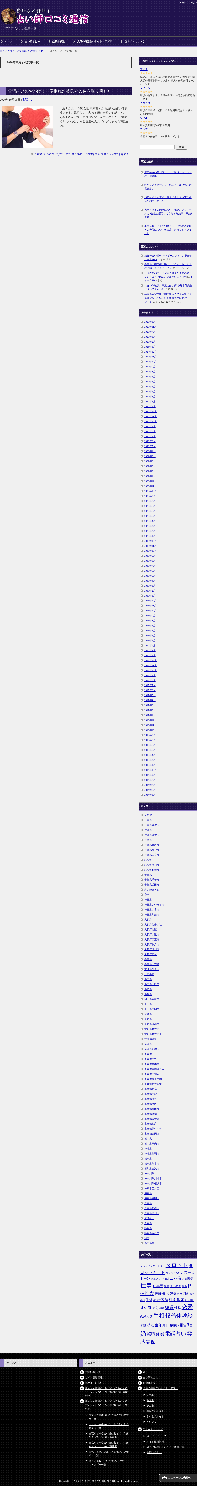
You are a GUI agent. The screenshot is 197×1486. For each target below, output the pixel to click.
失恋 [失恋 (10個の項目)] (165, 1294)
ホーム (8, 41)
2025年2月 (150, 341)
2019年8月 (150, 560)
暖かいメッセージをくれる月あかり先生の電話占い (168, 186)
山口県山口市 (151, 984)
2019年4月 (150, 580)
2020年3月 (150, 526)
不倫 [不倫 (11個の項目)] (177, 1278)
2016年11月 (150, 725)
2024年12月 (150, 351)
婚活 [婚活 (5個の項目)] (142, 1300)
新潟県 (148, 1044)
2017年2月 (150, 710)
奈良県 (148, 959)
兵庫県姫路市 (151, 844)
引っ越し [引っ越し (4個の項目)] (189, 1300)
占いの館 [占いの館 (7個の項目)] (175, 1286)
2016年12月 (150, 720)
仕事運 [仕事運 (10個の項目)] (158, 1286)
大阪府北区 (150, 929)
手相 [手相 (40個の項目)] (158, 1316)
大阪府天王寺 (151, 939)
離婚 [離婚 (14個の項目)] (160, 1334)
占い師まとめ (32, 41)
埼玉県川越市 (151, 914)
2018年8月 (150, 620)
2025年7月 (150, 331)
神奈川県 (149, 1173)
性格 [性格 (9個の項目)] (177, 1308)
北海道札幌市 (151, 869)
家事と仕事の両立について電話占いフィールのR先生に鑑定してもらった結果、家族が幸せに (168, 213)
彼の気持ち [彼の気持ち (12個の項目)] (149, 1308)
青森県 (148, 1223)
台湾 (146, 894)
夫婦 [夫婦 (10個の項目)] (158, 1294)
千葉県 (148, 874)
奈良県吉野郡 (151, 964)
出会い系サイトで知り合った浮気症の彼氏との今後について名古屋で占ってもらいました (168, 229)
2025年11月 (150, 326)
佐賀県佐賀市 (151, 834)
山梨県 (148, 994)
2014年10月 (150, 770)
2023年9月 (150, 426)
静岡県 (148, 1228)
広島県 (148, 1014)
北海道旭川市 (151, 864)
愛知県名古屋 (151, 1029)
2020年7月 (150, 506)
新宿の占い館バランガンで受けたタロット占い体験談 (168, 174)
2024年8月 (150, 371)
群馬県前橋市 (151, 1208)
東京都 (148, 1054)
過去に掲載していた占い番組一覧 (165, 1447)
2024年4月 (150, 391)
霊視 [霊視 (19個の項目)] (150, 1342)
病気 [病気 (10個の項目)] (173, 1325)
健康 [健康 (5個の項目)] (166, 1286)
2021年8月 (150, 461)
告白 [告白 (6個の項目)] (184, 1286)
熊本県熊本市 (151, 1163)
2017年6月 (150, 690)
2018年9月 (150, 615)
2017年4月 (150, 700)
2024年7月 (150, 376)
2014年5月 (150, 789)
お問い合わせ (92, 1372)
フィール (145, 88)
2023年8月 (150, 431)
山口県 (148, 979)
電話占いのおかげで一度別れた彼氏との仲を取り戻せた (60, 91)
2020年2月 (150, 530)
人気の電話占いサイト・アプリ (94, 41)
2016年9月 (150, 735)
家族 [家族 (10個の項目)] (164, 1300)
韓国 (146, 1238)
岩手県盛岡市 (151, 1009)
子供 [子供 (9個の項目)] (149, 1300)
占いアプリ (153, 1421)
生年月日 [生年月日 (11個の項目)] (162, 1325)
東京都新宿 (150, 1088)
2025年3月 (150, 336)
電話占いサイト (155, 1411)
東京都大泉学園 (153, 1078)
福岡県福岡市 (151, 1198)
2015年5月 (150, 750)
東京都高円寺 (151, 1133)
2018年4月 (150, 640)
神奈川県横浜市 (153, 1183)
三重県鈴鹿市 (151, 825)
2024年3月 (150, 396)
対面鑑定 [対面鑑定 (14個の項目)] (177, 1300)
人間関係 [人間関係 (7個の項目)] (187, 1278)
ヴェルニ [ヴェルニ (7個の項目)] (167, 1278)
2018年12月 (150, 600)
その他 (148, 815)
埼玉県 (148, 899)
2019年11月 (150, 545)
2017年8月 (150, 680)
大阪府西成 (150, 954)
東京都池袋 (150, 1093)
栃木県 (148, 1138)
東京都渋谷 (150, 1098)
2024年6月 (150, 381)
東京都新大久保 (153, 1083)
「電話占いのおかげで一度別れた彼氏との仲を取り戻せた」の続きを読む (82, 154)
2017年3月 (150, 705)
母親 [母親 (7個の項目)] (143, 1325)
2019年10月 (150, 550)
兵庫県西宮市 (151, 854)
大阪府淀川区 (151, 949)
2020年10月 (150, 491)
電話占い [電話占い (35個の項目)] (175, 1334)
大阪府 (148, 919)
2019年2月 (150, 590)
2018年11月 (150, 605)
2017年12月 (150, 660)
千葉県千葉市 (151, 879)
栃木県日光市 (151, 1143)
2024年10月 (150, 361)
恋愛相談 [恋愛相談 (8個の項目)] (146, 1316)
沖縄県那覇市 (151, 1153)
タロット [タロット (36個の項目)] (177, 1265)
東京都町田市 (151, 1108)
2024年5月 (150, 386)
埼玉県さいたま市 (154, 904)
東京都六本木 (151, 1064)
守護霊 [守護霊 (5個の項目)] (157, 1300)
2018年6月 (150, 630)
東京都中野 (150, 1059)
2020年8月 (150, 501)
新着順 (150, 1400)
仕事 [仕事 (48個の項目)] (146, 1285)
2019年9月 (150, 555)
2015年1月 (150, 765)
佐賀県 (148, 829)
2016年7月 (150, 745)
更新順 (150, 1405)
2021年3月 (150, 466)
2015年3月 (150, 760)
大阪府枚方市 (151, 944)
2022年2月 (150, 456)
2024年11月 (150, 356)
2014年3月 (150, 794)
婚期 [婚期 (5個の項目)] (191, 1293)
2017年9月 (150, 675)
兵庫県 (148, 839)
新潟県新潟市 (151, 1049)
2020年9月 (150, 496)
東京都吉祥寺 (151, 1073)
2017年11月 (150, 665)
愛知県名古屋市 (153, 1034)
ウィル (144, 117)
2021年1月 (150, 476)
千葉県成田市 (151, 884)
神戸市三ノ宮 (151, 1188)
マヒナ (144, 69)
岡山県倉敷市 (151, 999)
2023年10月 (150, 421)
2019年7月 (150, 565)
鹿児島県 (149, 1243)
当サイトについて (134, 41)
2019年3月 (150, 585)
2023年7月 (150, 436)
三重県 (148, 820)
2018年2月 (150, 650)
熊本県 (148, 1158)
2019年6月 (150, 570)
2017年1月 (150, 715)
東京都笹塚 (150, 1113)
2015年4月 (150, 755)
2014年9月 (150, 775)
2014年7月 (150, 784)
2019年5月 (150, 575)
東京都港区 (150, 1103)
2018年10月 (150, 610)
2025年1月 (150, 346)
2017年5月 (150, 695)
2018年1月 (150, 655)
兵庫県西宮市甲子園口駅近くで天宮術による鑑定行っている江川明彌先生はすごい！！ (168, 298)
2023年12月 (150, 411)
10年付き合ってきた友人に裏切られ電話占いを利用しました (168, 199)
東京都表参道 (151, 1118)
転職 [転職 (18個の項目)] (151, 1334)
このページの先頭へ (179, 1477)
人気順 (150, 1394)
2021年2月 (150, 471)
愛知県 (148, 1019)
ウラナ (144, 129)
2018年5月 (150, 635)
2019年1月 (150, 595)
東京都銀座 (150, 1123)
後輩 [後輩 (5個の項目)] (161, 1308)
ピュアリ (145, 102)
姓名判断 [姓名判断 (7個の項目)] (183, 1293)
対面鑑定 (149, 974)
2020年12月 (150, 481)
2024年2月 (150, 401)
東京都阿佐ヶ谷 (153, 1128)
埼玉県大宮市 (151, 909)
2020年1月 (150, 535)
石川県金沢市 (151, 1168)
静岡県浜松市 (151, 1233)
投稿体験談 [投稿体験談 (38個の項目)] (179, 1316)
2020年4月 (150, 521)
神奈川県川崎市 (153, 1178)
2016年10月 (150, 730)
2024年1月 (150, 406)
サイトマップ (189, 2)
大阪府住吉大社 (153, 924)
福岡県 (148, 1193)
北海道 (148, 859)
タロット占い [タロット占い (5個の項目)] (173, 1272)
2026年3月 (150, 321)
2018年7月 (150, 625)
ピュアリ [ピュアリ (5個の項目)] (156, 1278)
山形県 (148, 989)
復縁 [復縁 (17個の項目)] (169, 1307)
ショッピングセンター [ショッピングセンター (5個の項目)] (152, 1266)
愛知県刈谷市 (151, 1024)
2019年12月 (150, 540)
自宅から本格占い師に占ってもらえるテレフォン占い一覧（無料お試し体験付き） (106, 1392)
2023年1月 (150, 451)
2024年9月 (150, 366)
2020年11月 (150, 486)
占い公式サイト (155, 1416)
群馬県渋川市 (151, 1213)
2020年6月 (150, 511)
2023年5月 (150, 446)
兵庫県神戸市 (151, 849)
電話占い (28, 99)
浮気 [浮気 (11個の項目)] (150, 1325)
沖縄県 (148, 1148)
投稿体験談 (58, 41)
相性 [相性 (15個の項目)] (182, 1325)
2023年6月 (150, 441)
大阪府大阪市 (151, 934)
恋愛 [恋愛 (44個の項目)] (187, 1307)
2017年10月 (150, 670)
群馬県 (148, 1203)
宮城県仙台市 (151, 969)
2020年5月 (150, 516)
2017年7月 (150, 685)
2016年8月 (150, 740)
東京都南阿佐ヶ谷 (154, 1069)
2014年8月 (150, 779)
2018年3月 (150, 645)
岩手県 (148, 1004)
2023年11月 (150, 416)
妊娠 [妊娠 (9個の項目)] (173, 1293)
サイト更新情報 (94, 1377)
